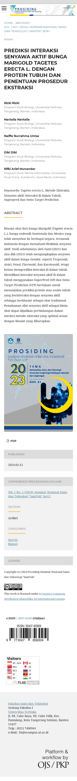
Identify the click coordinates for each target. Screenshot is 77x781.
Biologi (12, 544)
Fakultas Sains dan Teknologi (28, 704)
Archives (23, 22)
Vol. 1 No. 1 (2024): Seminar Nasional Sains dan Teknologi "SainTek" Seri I (35, 29)
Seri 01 (13, 540)
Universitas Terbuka (22, 712)
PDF (13, 440)
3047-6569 (25, 618)
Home (8, 22)
